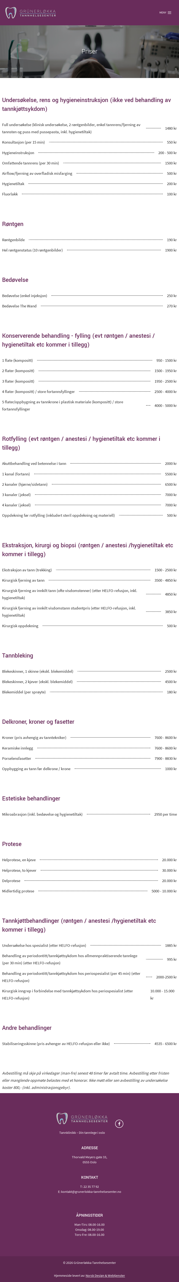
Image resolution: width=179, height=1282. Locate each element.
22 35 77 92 (91, 1186)
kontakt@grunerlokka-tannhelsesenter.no (91, 1191)
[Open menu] (165, 12)
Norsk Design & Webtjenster (105, 1275)
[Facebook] (119, 1124)
